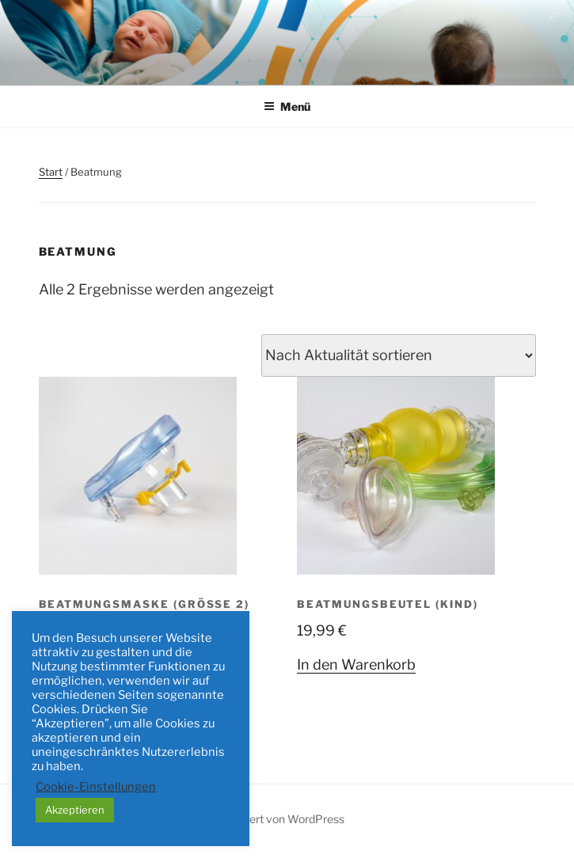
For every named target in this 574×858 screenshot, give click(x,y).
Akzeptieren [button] (75, 809)
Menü (287, 106)
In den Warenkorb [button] (356, 664)
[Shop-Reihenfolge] (398, 355)
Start (51, 171)
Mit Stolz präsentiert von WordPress (253, 819)
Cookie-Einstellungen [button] (96, 787)
